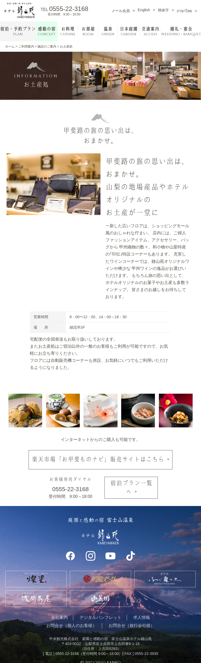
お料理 (67, 31)
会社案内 (59, 611)
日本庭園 (128, 31)
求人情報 (141, 611)
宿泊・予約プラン (18, 31)
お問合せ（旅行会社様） (132, 619)
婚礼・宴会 (181, 31)
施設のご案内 (46, 46)
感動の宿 (46, 31)
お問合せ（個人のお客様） (71, 619)
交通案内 (150, 31)
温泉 (107, 31)
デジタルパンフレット (100, 611)
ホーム (10, 46)
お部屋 (88, 31)
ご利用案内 (26, 46)
